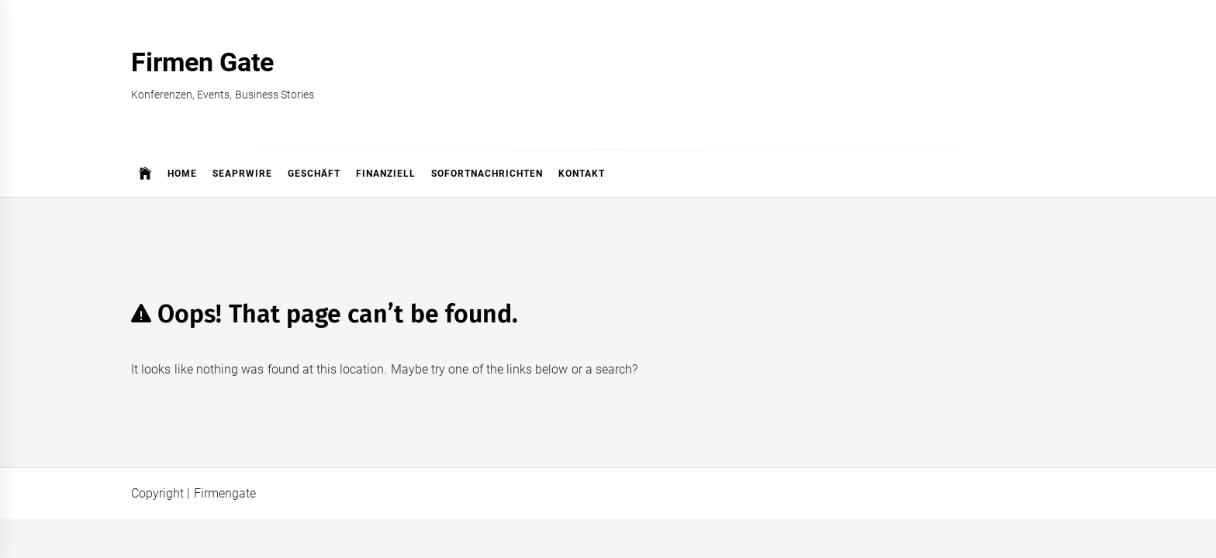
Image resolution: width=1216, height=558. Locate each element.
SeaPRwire (242, 173)
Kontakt (581, 173)
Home (182, 173)
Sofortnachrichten (487, 173)
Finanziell (386, 173)
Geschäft (314, 173)
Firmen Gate (202, 62)
